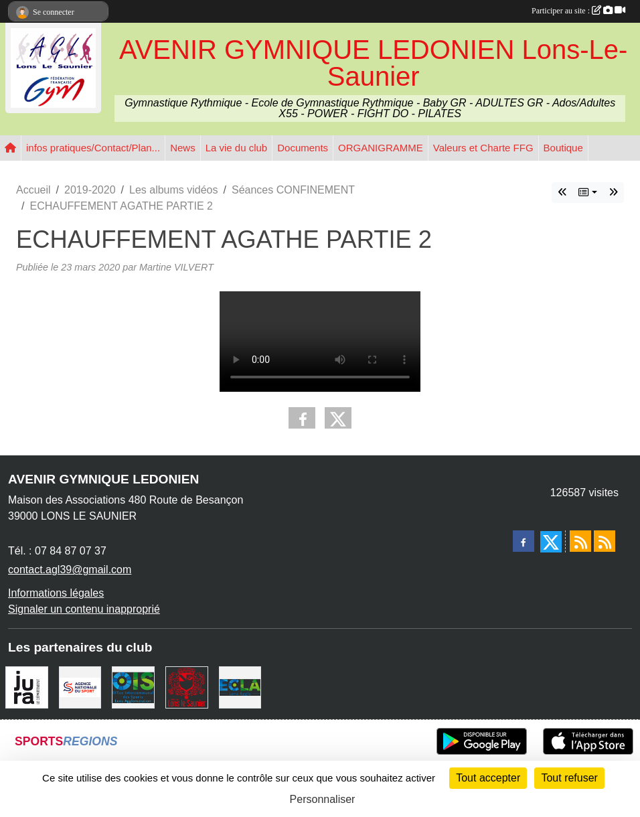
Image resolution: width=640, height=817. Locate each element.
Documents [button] (302, 147)
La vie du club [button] (237, 147)
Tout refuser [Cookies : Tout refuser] (569, 778)
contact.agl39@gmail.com (69, 569)
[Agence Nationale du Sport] (80, 686)
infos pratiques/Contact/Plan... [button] (93, 147)
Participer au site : (578, 10)
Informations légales (56, 593)
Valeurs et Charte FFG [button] (483, 147)
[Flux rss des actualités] (580, 541)
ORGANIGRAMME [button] (380, 147)
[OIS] (133, 686)
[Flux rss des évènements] (604, 541)
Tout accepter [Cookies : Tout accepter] (488, 778)
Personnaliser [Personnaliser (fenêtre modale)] (322, 799)
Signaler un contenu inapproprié (84, 609)
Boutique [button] (563, 147)
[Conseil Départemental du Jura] (26, 686)
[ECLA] (240, 686)
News (182, 147)
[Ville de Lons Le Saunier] (186, 686)
